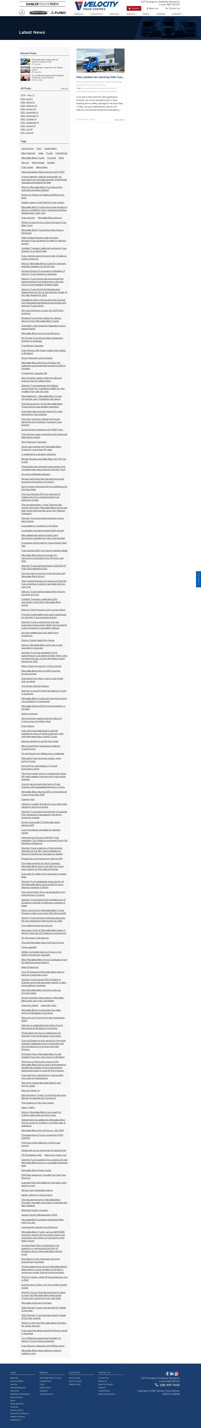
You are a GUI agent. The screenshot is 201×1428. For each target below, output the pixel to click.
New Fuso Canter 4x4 (55, 1155)
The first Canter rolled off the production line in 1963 (44, 1278)
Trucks (49, 153)
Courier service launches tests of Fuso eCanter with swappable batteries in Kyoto (43, 785)
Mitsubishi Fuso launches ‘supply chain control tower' (41, 760)
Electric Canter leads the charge (37, 640)
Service (132, 14)
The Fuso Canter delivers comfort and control (40, 1144)
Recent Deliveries (106, 1394)
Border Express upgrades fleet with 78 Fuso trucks (43, 460)
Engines (44, 1391)
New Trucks (74, 1378)
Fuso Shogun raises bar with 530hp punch (43, 1346)
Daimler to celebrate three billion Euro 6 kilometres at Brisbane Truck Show (42, 1027)
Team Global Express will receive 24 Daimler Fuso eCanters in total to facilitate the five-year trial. (44, 584)
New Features (28, 153)
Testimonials (38, 162)
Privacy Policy (16, 1410)
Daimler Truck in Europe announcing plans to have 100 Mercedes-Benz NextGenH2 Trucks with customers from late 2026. (43, 1295)
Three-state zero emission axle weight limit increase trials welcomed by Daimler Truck (43, 468)
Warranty (14, 1391)
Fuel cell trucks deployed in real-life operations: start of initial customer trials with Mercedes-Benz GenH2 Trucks (42, 733)
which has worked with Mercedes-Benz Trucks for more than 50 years (41, 448)
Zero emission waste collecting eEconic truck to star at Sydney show (41, 379)
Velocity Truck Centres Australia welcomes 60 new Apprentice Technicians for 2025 (43, 919)
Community (27, 148)
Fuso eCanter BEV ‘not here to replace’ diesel (44, 550)
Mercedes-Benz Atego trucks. (36, 1170)
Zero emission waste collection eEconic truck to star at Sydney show (41, 720)
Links (13, 1373)
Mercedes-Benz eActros (50, 217)
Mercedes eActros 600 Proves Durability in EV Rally (43, 707)
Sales (40, 153)
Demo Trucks (75, 1381)
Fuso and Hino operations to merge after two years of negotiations (42, 1077)
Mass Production (30, 967)
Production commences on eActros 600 (42, 858)
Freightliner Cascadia (32, 345)
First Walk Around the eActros (37, 925)
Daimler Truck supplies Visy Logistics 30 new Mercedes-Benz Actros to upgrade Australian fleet (44, 1162)
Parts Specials (16, 1403)
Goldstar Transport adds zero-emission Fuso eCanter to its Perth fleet (44, 250)
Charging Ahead (29, 1005)
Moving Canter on (30, 1090)
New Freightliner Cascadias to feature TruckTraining (40, 747)
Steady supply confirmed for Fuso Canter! (42, 202)
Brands (79, 14)
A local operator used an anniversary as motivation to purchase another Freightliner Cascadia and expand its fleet (44, 179)
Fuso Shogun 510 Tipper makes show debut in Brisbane (43, 352)
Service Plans (16, 1397)
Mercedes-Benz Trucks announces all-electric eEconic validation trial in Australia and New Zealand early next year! (44, 210)
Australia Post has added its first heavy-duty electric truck (44, 1184)
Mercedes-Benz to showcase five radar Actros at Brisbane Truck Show (41, 1011)
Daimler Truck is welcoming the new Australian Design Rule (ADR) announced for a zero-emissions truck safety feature (44, 625)
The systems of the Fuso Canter (37, 1103)
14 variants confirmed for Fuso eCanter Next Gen (44, 544)
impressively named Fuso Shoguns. (39, 1227)
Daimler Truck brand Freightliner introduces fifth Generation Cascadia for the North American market (44, 814)
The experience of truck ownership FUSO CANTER (42, 1136)
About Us (102, 1381)
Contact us (173, 8)
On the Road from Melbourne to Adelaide (42, 753)
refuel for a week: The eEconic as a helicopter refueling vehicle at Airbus (44, 805)
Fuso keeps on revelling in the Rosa (39, 526)
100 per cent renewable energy (37, 1190)
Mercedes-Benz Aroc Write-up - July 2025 (42, 1130)
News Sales (41, 167)
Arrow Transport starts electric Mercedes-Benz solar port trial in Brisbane (42, 999)
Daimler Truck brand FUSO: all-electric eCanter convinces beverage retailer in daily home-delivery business (43, 982)
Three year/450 (28, 947)
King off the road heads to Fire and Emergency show (39, 767)
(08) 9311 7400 (167, 1385)
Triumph (51, 158)
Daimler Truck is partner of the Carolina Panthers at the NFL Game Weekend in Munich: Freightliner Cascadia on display (42, 851)
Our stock (97, 14)
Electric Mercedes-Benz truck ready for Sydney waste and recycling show (41, 1113)
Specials (115, 14)
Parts (146, 14)
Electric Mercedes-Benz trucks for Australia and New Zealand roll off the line (43, 265)
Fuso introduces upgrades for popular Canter (40, 831)
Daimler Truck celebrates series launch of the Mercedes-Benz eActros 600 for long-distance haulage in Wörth (42, 884)
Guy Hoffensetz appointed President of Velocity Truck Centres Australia (41, 1339)
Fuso (39, 148)
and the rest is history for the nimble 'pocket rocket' (44, 1286)
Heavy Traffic (28, 1107)
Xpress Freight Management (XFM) (39, 1215)
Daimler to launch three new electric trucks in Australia (43, 692)
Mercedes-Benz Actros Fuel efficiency (40, 333)
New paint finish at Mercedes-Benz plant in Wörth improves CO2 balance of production (43, 932)
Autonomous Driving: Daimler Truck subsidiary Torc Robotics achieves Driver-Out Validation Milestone (44, 840)
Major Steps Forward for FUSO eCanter (41, 666)
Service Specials (18, 1387)
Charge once (27, 799)
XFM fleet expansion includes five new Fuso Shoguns (43, 1176)
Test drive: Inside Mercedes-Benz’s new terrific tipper (41, 1084)
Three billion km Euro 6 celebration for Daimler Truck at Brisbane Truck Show (41, 1034)
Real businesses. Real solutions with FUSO (43, 172)
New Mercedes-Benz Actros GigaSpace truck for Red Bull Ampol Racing (44, 961)
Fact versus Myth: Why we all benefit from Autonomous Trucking (43, 893)
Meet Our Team (105, 1384)
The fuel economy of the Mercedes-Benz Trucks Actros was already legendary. (42, 405)
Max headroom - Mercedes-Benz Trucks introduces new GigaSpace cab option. (41, 397)
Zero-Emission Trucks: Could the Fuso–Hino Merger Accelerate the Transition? (43, 1096)
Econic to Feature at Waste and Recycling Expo (42, 196)
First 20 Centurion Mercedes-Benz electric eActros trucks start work (43, 973)
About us (152, 8)
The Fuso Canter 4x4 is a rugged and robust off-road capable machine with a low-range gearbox (43, 776)
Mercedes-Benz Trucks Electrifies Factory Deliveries (42, 231)
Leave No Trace (48, 1005)
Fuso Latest (27, 167)
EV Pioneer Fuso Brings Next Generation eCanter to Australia (42, 339)
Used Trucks (45, 1387)
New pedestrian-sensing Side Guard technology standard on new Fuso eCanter (43, 537)
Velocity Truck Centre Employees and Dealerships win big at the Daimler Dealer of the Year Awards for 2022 (44, 292)
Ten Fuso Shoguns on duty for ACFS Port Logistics (42, 312)
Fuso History (27, 726)
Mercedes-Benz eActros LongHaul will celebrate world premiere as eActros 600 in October (43, 365)
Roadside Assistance (20, 1394)
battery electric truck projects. (37, 1195)
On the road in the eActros (35, 938)
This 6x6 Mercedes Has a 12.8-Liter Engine (42, 942)
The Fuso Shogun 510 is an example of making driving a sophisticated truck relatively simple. (40, 497)
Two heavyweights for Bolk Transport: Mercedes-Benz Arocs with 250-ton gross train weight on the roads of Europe (42, 866)
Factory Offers (16, 1381)
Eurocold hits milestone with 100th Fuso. (42, 429)
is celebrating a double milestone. (38, 454)
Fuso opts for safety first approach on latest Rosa (43, 875)
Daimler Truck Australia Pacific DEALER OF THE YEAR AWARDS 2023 (43, 567)
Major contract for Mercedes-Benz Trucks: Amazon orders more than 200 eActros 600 (43, 912)
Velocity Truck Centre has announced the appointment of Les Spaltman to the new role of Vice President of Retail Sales (42, 281)
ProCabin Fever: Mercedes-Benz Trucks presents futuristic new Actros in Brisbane (43, 1055)
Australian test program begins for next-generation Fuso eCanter (42, 413)
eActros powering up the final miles (39, 741)
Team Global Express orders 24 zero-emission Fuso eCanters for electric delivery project (43, 240)
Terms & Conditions (19, 1413)
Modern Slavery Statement (17, 1418)
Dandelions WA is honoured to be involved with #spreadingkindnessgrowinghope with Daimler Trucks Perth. (43, 303)
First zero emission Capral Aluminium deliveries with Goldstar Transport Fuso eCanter (41, 422)
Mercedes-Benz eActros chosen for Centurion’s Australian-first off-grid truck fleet (42, 558)
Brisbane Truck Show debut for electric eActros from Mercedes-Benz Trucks (41, 319)
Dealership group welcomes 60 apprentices (43, 1150)
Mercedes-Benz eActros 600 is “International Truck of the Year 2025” (44, 793)
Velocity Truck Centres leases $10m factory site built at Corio (43, 593)
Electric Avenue (29, 713)
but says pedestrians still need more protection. (39, 634)
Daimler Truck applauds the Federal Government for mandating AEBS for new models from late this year (43, 388)
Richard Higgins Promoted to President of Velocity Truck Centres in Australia (43, 272)
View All (64, 88)
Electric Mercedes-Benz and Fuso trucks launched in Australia (42, 646)
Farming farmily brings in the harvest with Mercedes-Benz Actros (43, 575)
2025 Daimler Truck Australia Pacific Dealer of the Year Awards (43, 1317)
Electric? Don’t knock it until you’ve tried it (43, 609)
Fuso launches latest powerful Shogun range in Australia (44, 1332)
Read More (119, 119)
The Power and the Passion (35, 686)
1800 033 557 (173, 4)
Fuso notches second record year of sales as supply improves (43, 257)
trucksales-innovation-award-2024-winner (42, 530)
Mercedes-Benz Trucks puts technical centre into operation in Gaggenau (44, 700)
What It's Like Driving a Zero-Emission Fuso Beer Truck (43, 224)
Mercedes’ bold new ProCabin (36, 1303)
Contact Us (104, 1373)
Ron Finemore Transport (34, 442)
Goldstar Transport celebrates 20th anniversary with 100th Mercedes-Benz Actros (41, 602)
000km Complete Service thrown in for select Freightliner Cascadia (41, 953)
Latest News (50, 148)
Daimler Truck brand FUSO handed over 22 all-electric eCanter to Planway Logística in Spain (43, 902)
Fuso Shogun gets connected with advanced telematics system (44, 436)
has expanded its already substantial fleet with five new (42, 1221)
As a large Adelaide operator (35, 474)
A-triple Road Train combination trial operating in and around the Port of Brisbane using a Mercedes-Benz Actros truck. (41, 1250)
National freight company (34, 1210)
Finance (161, 14)
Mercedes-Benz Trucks (32, 158)
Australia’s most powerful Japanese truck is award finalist (43, 327)
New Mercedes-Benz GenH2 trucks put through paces (41, 991)
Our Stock (74, 1373)
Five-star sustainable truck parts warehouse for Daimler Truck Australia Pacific (43, 616)
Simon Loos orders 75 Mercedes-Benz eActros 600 (40, 824)
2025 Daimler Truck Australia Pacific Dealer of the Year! (43, 1309)
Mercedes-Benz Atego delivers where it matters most (41, 1352)
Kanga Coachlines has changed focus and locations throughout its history (42, 480)
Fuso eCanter (28, 217)
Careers (134, 8)
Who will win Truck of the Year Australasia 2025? (43, 1019)
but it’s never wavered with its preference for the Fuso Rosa (44, 488)
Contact (177, 14)
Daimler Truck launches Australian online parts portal (42, 520)
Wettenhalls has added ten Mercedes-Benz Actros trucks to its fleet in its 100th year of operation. (43, 1123)
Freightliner (61, 153)
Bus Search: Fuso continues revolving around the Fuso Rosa (40, 1260)
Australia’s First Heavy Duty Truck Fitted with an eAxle (42, 680)
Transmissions (46, 1394)
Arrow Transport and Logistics (37, 358)
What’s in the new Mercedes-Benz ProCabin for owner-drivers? (43, 1324)
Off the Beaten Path (31, 1155)
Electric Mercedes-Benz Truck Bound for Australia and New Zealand (42, 188)
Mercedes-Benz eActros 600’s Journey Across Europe (40, 672)
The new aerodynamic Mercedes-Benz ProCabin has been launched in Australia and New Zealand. (44, 1202)
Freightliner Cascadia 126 (34, 373)
